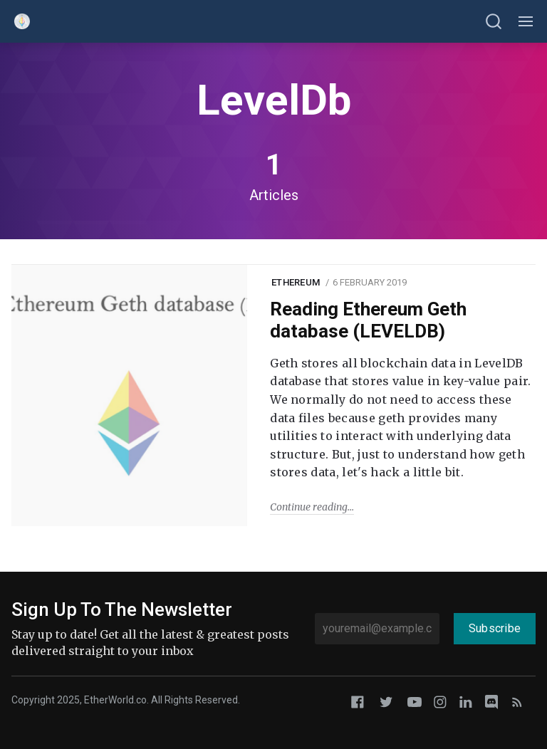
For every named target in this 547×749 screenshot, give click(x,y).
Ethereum (295, 282)
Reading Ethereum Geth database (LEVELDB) (368, 320)
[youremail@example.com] (377, 628)
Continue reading (309, 507)
